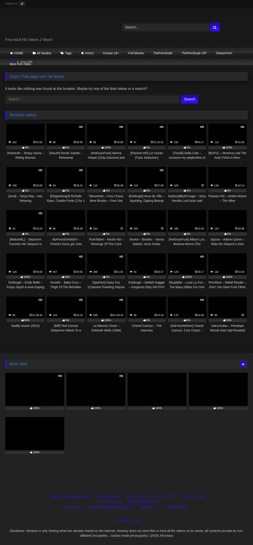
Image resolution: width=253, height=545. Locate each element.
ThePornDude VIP (194, 53)
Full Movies (136, 53)
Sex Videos (73, 507)
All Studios (44, 53)
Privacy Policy (107, 496)
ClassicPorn (224, 53)
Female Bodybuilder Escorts (111, 507)
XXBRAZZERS (177, 507)
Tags (68, 53)
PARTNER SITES (143, 502)
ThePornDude (162, 53)
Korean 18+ (111, 53)
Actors (89, 53)
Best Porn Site (194, 496)
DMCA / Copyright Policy (70, 496)
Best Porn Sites (20, 64)
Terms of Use (135, 496)
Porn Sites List (111, 502)
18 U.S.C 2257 (164, 496)
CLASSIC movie (128, 521)
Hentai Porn (149, 507)
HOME (18, 53)
